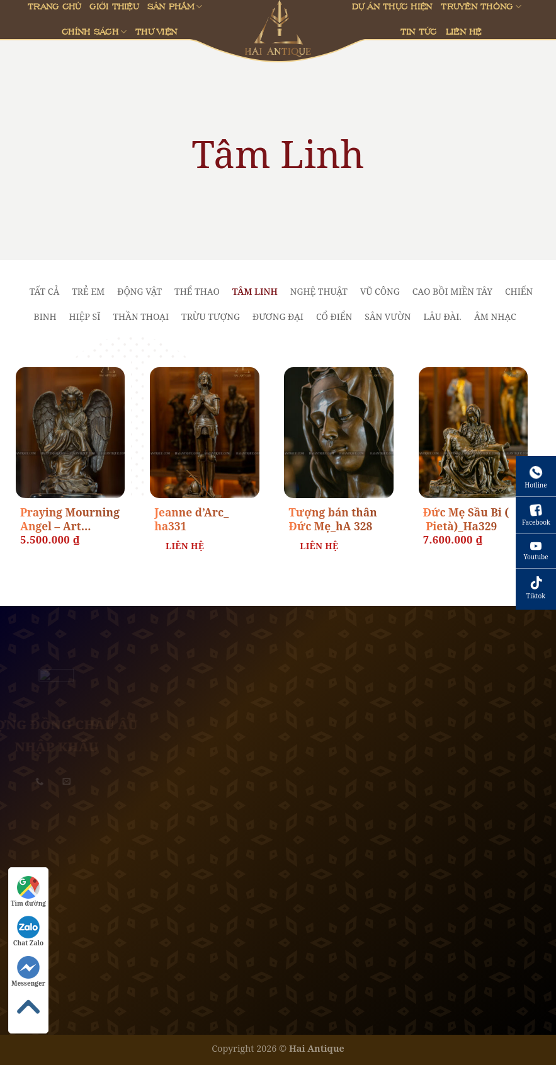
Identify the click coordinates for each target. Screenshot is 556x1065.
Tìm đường (28, 892)
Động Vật (139, 291)
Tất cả (44, 291)
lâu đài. (442, 316)
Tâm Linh (255, 291)
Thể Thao (197, 291)
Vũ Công (380, 291)
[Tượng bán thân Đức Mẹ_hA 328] (339, 432)
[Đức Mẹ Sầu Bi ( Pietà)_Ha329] (473, 432)
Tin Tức (418, 31)
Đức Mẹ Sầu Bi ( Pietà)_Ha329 (466, 519)
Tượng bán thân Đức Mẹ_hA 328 (332, 519)
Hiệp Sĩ (85, 316)
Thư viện (156, 31)
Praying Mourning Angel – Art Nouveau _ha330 (70, 520)
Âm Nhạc (495, 316)
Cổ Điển (334, 316)
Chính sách (94, 32)
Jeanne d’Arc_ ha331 (191, 519)
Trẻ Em (88, 291)
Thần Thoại (141, 316)
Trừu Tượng (210, 316)
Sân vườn (388, 316)
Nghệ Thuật (319, 291)
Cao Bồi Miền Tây (452, 291)
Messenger (28, 972)
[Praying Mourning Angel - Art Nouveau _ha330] (70, 432)
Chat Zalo (28, 931)
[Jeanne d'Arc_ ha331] (204, 432)
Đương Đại (278, 316)
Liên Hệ (464, 31)
